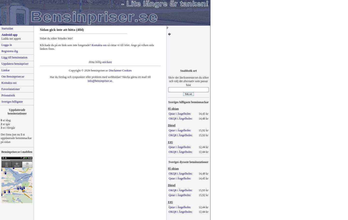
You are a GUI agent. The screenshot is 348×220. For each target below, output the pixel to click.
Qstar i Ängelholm (179, 113)
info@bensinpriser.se (100, 81)
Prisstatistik (8, 95)
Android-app (9, 34)
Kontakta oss (99, 45)
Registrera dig (9, 51)
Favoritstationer (10, 89)
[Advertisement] (189, 51)
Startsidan (7, 28)
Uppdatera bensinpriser (15, 63)
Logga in (6, 45)
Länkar (5, 70)
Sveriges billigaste (12, 101)
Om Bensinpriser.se (12, 76)
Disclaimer (115, 70)
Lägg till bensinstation (14, 57)
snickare (107, 62)
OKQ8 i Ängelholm (180, 118)
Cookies (127, 70)
